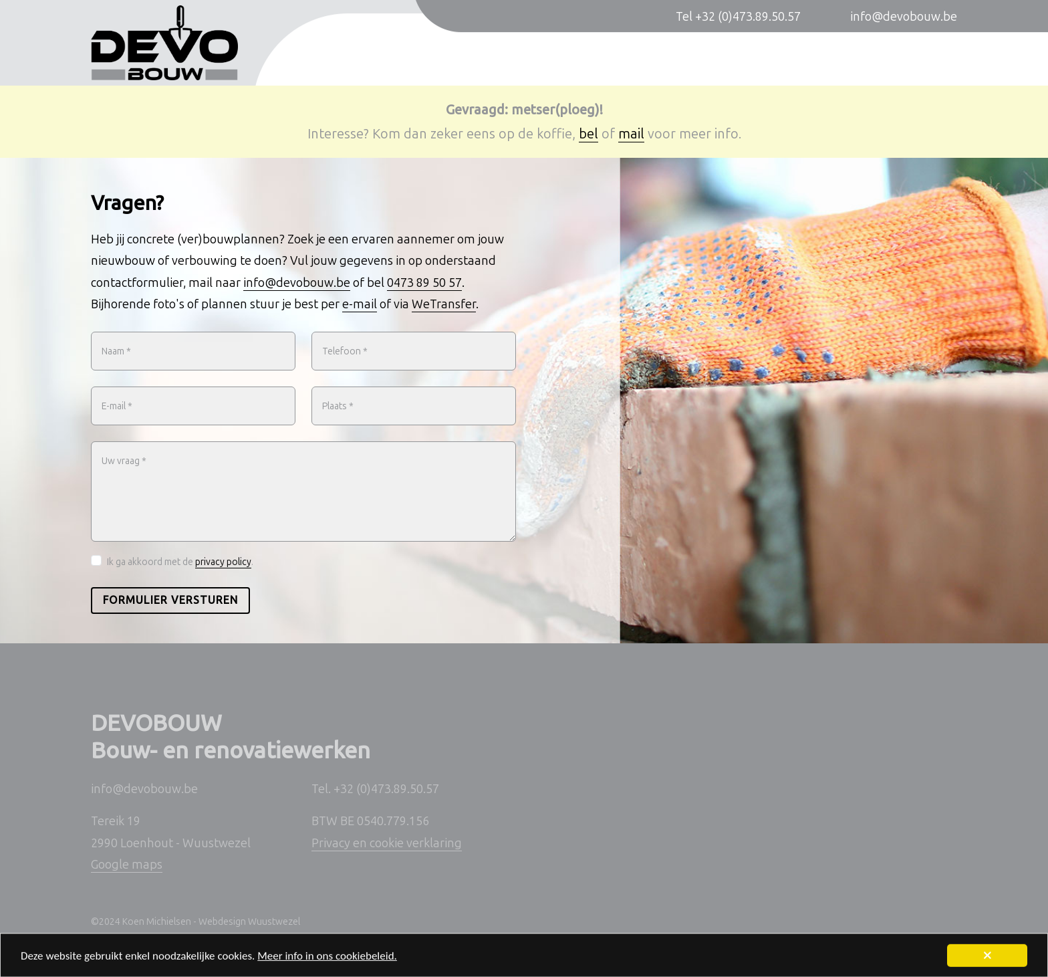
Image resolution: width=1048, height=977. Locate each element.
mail (631, 134)
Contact (935, 58)
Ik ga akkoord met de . (180, 562)
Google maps (126, 864)
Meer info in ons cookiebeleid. (327, 960)
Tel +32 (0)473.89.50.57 (738, 16)
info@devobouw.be (903, 16)
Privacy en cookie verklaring (386, 843)
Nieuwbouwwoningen (529, 58)
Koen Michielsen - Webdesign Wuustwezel (211, 922)
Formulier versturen (170, 600)
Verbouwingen (676, 58)
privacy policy (223, 562)
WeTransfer (444, 304)
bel (588, 134)
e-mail (359, 304)
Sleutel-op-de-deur (815, 58)
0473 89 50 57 (424, 283)
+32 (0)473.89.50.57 (386, 789)
